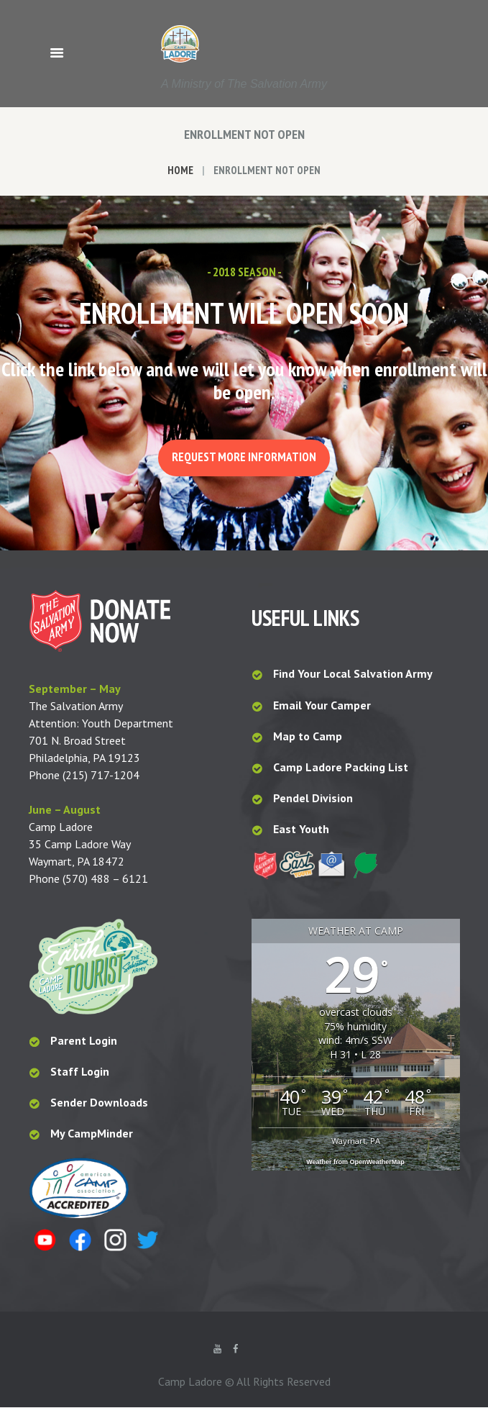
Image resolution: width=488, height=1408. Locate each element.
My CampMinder (91, 1134)
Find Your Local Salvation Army (353, 675)
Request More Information (244, 457)
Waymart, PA (355, 1141)
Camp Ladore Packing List (342, 767)
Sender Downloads (99, 1103)
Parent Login (83, 1042)
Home (180, 170)
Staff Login (79, 1073)
